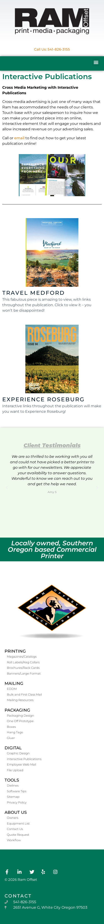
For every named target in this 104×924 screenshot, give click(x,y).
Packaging (17, 710)
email (19, 138)
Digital (13, 747)
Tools (12, 780)
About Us (16, 812)
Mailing (14, 683)
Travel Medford (33, 292)
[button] (96, 62)
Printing (15, 651)
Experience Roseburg (43, 399)
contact (18, 896)
